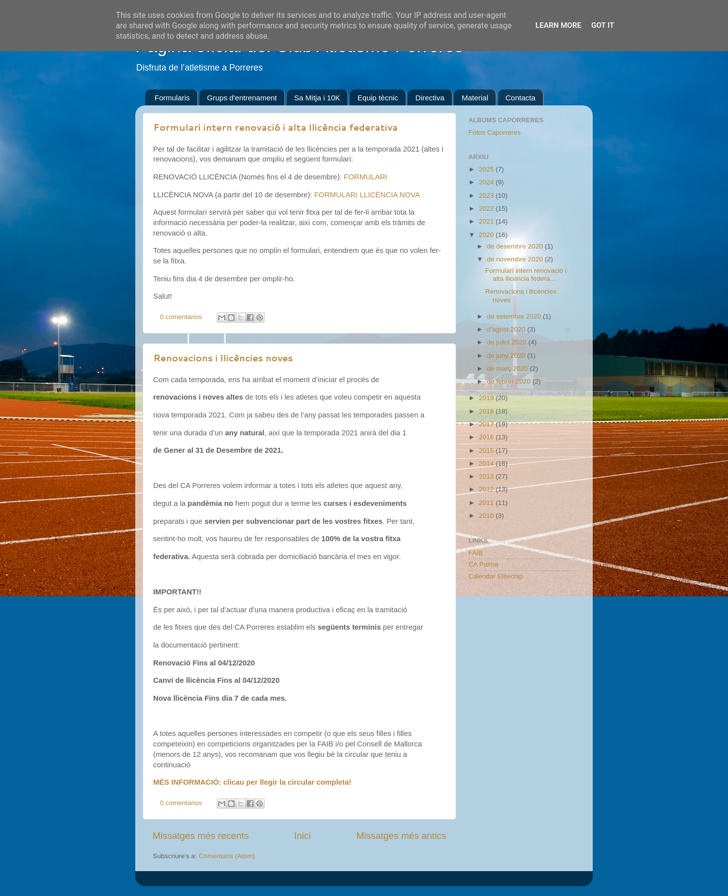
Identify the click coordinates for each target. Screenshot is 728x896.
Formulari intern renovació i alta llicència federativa (275, 127)
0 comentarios (181, 317)
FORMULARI (365, 177)
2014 (487, 463)
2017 (487, 424)
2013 (487, 476)
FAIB (475, 553)
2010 (487, 515)
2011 (487, 502)
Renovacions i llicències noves (223, 357)
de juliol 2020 (507, 342)
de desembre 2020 (516, 246)
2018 (487, 411)
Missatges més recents (201, 835)
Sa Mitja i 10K (317, 97)
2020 (487, 235)
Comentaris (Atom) (227, 856)
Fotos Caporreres (494, 132)
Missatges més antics (401, 835)
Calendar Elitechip (495, 576)
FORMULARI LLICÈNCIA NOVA (367, 195)
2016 (487, 437)
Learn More (558, 25)
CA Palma (483, 564)
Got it (602, 25)
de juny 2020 (507, 355)
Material (474, 97)
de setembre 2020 (515, 316)
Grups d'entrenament (241, 97)
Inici (302, 835)
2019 (487, 398)
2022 (487, 208)
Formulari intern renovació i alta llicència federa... (526, 274)
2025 (487, 169)
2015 (487, 450)
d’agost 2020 (507, 329)
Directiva (429, 97)
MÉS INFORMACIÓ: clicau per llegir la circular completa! (252, 782)
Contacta (521, 97)
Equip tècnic (378, 97)
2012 (487, 489)
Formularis (172, 97)
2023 (487, 195)
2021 (487, 221)
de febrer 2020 (510, 381)
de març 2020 (508, 368)
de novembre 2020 (516, 259)
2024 (487, 182)
